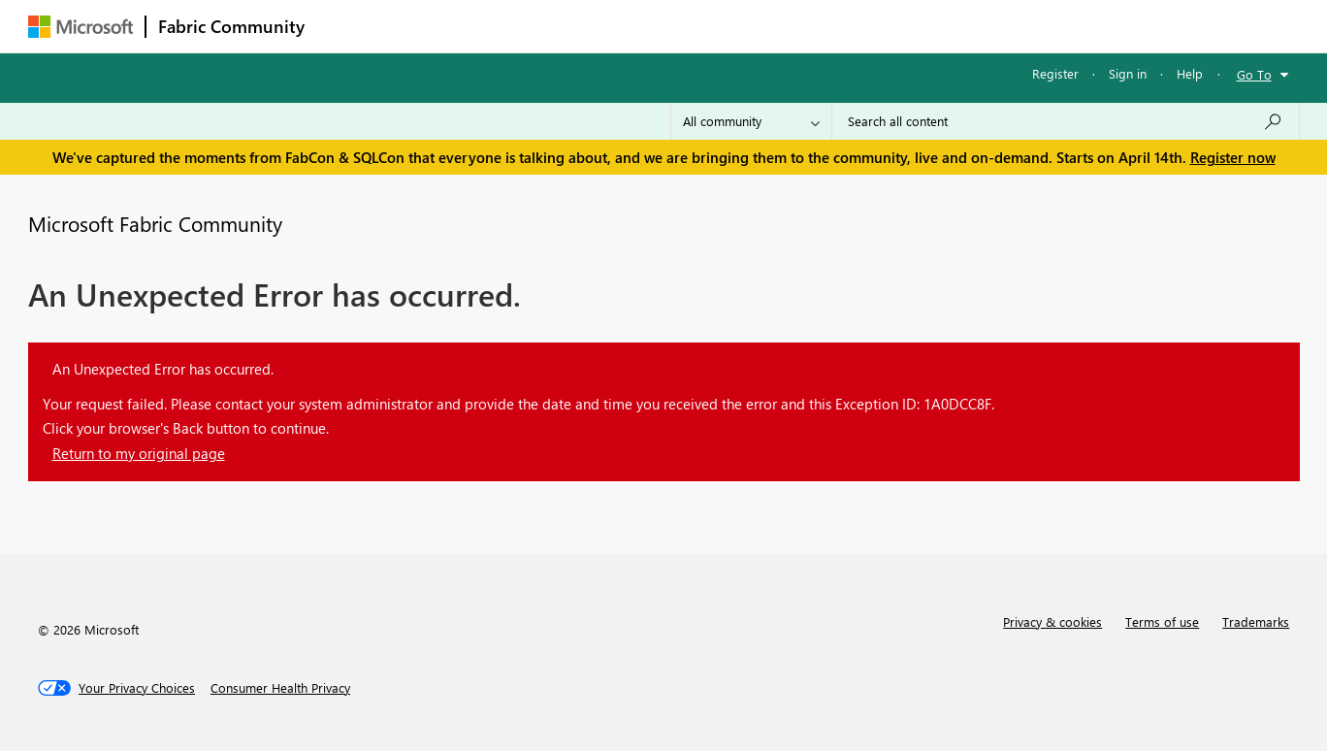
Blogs (686, 25)
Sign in (1128, 73)
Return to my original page (138, 453)
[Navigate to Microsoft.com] (80, 27)
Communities (600, 25)
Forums (349, 25)
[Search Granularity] (751, 121)
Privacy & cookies (1052, 621)
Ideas (514, 25)
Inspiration (434, 25)
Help (1190, 73)
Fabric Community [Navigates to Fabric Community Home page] (231, 26)
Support (843, 25)
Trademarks (1255, 621)
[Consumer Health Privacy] (280, 687)
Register (1055, 73)
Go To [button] (1254, 74)
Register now (1233, 157)
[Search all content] (1065, 121)
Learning (761, 25)
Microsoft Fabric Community (155, 223)
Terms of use (1162, 621)
